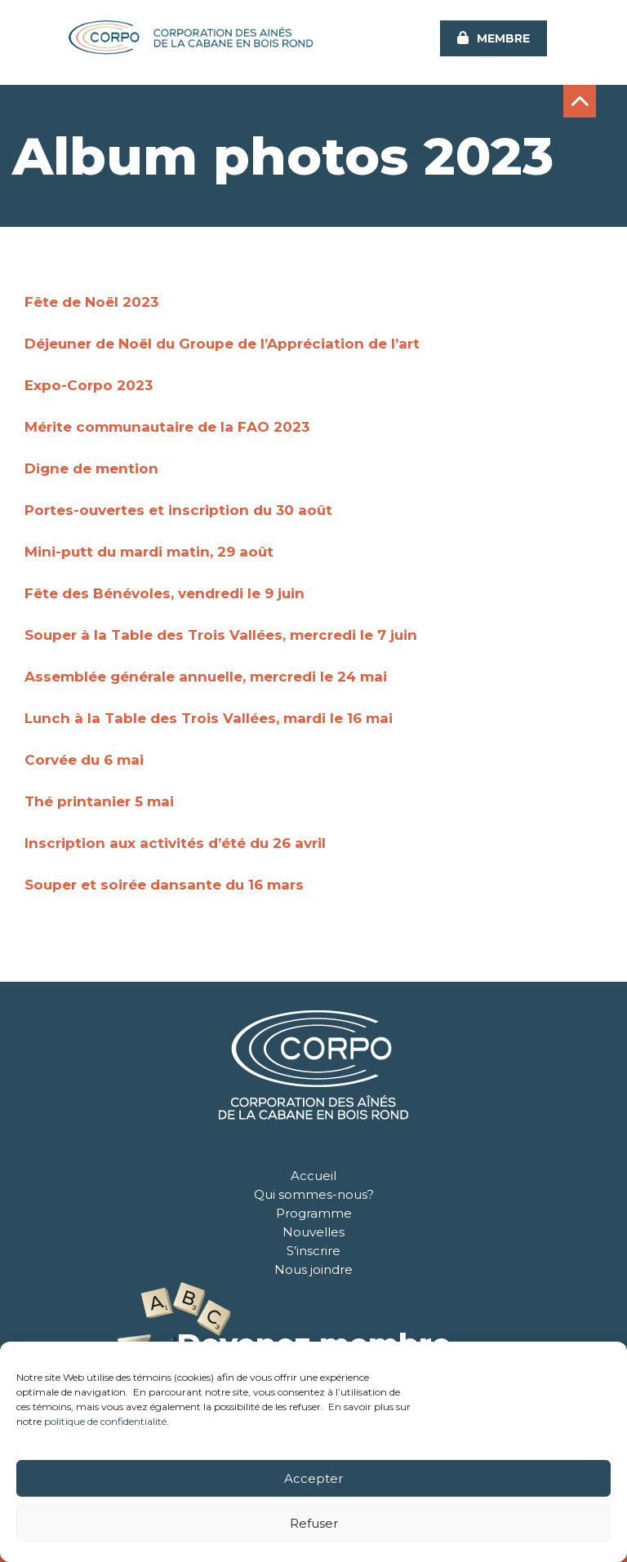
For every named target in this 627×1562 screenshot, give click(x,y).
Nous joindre (313, 1269)
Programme (314, 1213)
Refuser (314, 1523)
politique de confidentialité (105, 1421)
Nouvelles (313, 1232)
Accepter (313, 1478)
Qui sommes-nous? (314, 1194)
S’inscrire (313, 1250)
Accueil (313, 1175)
